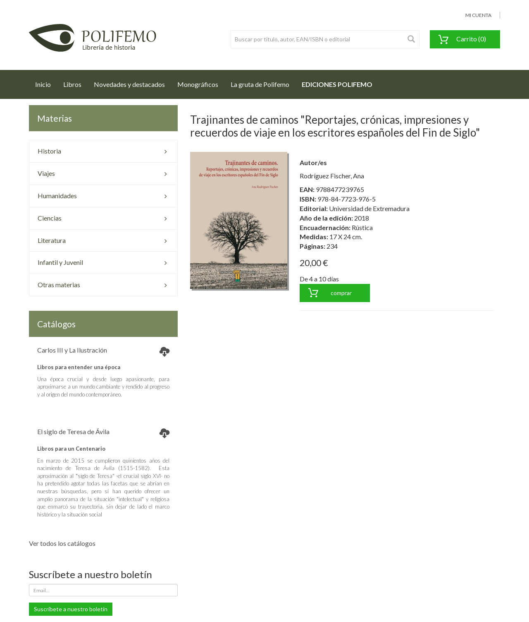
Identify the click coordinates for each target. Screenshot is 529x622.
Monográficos (197, 84)
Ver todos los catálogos (62, 543)
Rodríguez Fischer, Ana (332, 176)
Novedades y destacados (129, 84)
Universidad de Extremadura (369, 208)
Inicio (46, 82)
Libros (72, 84)
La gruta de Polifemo (260, 84)
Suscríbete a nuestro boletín (70, 608)
